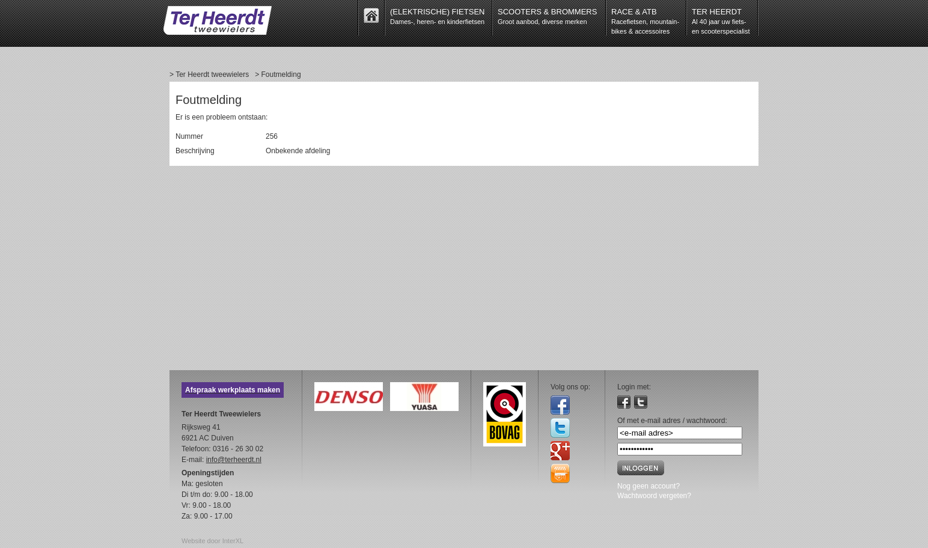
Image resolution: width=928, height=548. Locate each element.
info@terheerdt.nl (233, 459)
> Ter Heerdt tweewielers (209, 74)
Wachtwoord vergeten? (654, 496)
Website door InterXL (212, 540)
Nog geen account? (648, 486)
